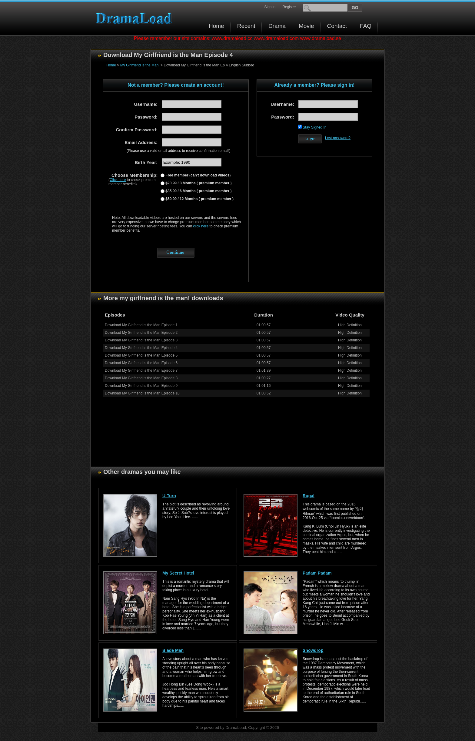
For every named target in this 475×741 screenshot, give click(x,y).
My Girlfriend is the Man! (140, 65)
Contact (337, 26)
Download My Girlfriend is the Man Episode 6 (141, 363)
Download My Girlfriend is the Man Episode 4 (141, 348)
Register (289, 7)
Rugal (308, 495)
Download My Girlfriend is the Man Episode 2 (141, 332)
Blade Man (173, 650)
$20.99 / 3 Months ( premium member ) (197, 183)
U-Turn (169, 495)
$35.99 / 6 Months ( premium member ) (197, 191)
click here (201, 226)
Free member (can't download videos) (197, 175)
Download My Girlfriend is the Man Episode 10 (142, 393)
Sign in (269, 7)
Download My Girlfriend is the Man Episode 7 (141, 370)
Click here (118, 180)
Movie (306, 26)
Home (216, 26)
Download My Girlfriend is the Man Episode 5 (141, 355)
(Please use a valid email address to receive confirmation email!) (179, 151)
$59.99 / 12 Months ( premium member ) (199, 199)
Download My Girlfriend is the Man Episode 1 (141, 325)
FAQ (365, 26)
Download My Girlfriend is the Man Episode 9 (141, 386)
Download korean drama (135, 18)
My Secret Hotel (178, 573)
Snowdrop (313, 650)
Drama (277, 26)
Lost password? (337, 138)
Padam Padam (317, 573)
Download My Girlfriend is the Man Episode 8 (141, 378)
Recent (246, 26)
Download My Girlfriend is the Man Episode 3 (141, 340)
